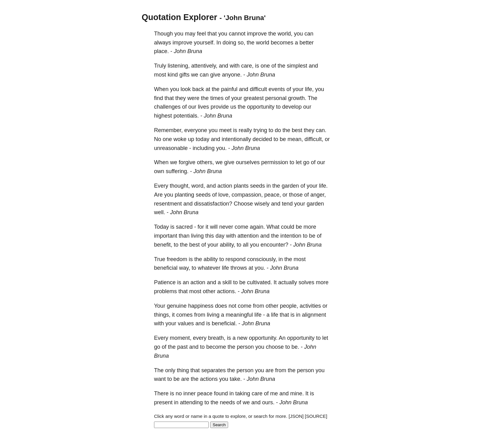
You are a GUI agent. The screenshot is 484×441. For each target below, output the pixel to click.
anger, (318, 195)
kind (173, 75)
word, (198, 186)
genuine (176, 306)
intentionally (236, 139)
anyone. (232, 75)
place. (161, 51)
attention (248, 236)
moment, (180, 338)
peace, (272, 195)
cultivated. (259, 282)
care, (247, 66)
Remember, (168, 130)
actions (209, 379)
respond (235, 259)
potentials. (186, 116)
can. (321, 130)
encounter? (274, 245)
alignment (314, 315)
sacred (184, 227)
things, (162, 315)
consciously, (262, 259)
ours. (268, 402)
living (197, 236)
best (297, 130)
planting (184, 195)
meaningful (239, 315)
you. (221, 148)
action (224, 186)
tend (287, 204)
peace (204, 393)
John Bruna (188, 51)
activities (310, 306)
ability (210, 259)
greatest (254, 98)
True (159, 259)
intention (290, 236)
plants (241, 186)
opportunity (260, 107)
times (216, 98)
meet (225, 130)
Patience (165, 282)
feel (201, 34)
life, (309, 89)
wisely (261, 204)
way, (184, 268)
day (219, 236)
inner (189, 393)
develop (292, 107)
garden (290, 186)
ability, (227, 245)
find (158, 98)
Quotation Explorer (179, 17)
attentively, (204, 66)
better (306, 43)
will (214, 227)
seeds (257, 186)
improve (257, 34)
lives (203, 107)
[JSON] (296, 416)
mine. (297, 393)
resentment (168, 204)
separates (213, 370)
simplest (297, 66)
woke (179, 139)
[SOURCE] (316, 416)
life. (323, 186)
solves (306, 282)
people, (289, 306)
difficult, (313, 139)
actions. (226, 291)
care (257, 393)
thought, (180, 186)
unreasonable (171, 148)
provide (220, 107)
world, (284, 34)
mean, (295, 139)
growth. (297, 98)
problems (165, 291)
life (225, 268)
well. (159, 212)
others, (205, 162)
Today (161, 227)
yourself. (204, 43)
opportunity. (263, 338)
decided (262, 139)
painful (229, 89)
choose (275, 347)
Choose (243, 204)
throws (239, 268)
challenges (167, 107)
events (277, 89)
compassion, (247, 195)
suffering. (177, 171)
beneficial (165, 268)
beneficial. (224, 323)
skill (227, 282)
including (204, 148)
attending (191, 402)
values (186, 323)
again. (257, 227)
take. (236, 379)
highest (163, 116)
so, (241, 43)
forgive (187, 162)
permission (274, 162)
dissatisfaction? (213, 204)
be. (295, 347)
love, (224, 195)
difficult (258, 89)
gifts (184, 75)
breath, (216, 338)
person (245, 347)
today (202, 139)
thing (183, 370)
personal (275, 98)
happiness (200, 306)
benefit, (163, 245)
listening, (179, 66)
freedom (177, 259)
